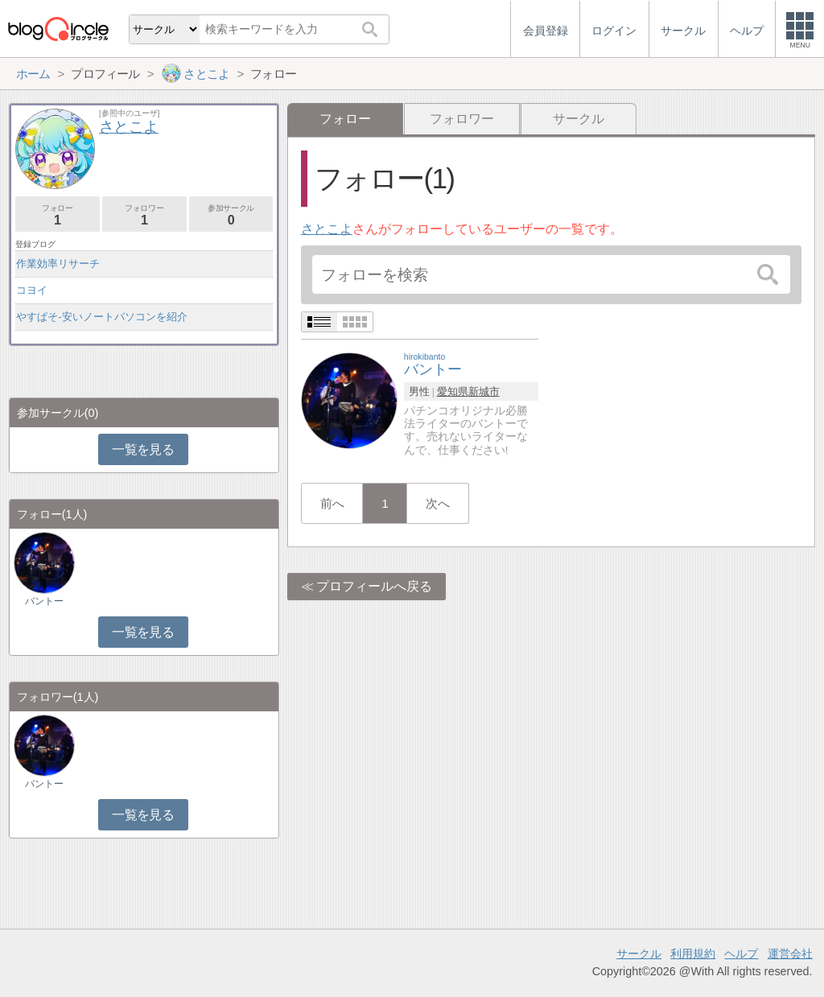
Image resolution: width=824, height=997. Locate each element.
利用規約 (692, 953)
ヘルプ (741, 953)
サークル (578, 119)
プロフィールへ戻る (374, 586)
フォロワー (462, 119)
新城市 (484, 391)
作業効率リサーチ (58, 263)
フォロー (57, 215)
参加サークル (231, 215)
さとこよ (326, 229)
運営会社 (790, 953)
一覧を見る (143, 449)
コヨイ (31, 290)
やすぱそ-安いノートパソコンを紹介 (101, 317)
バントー (44, 601)
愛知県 (452, 391)
